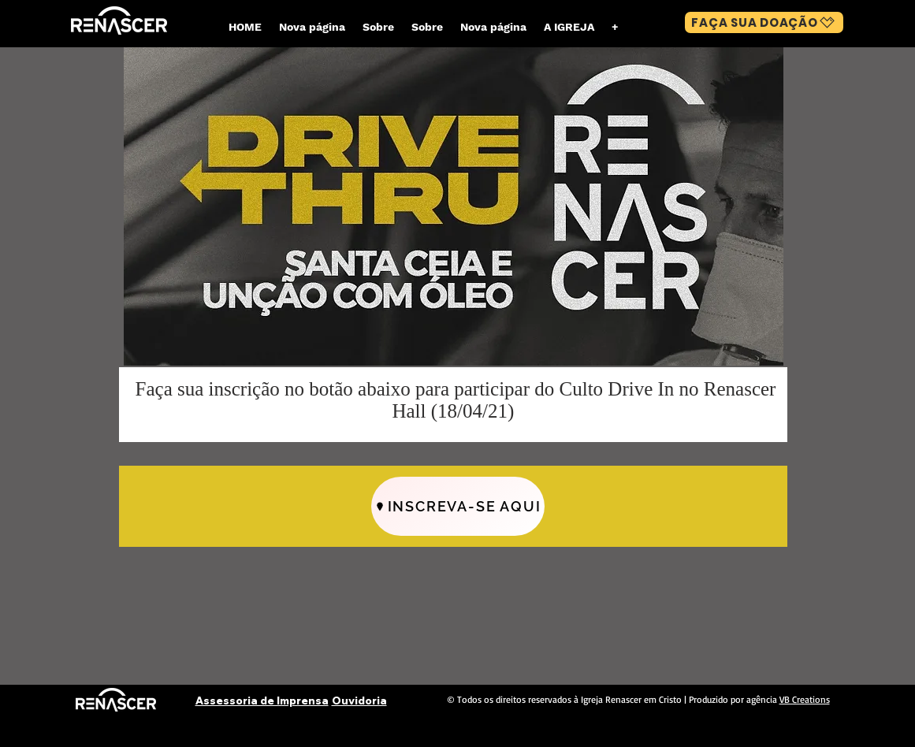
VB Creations (804, 699)
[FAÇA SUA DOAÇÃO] (764, 22)
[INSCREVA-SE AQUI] (458, 506)
